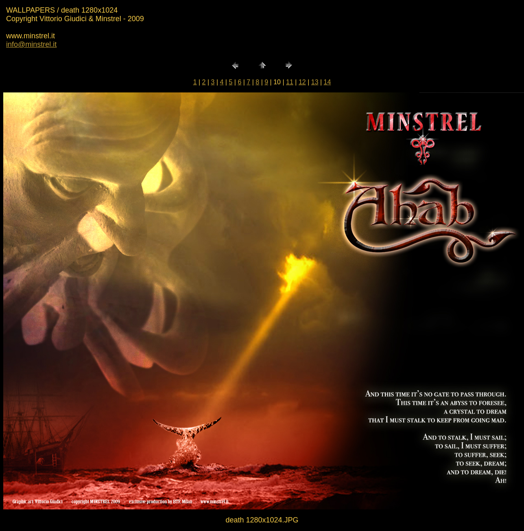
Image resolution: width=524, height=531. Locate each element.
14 (327, 82)
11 (289, 82)
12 (302, 82)
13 (315, 82)
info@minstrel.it (31, 44)
